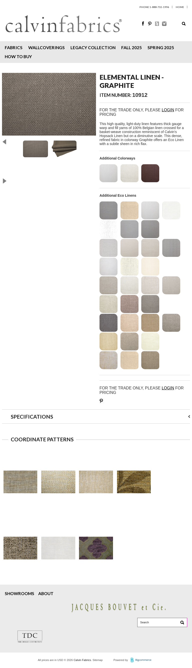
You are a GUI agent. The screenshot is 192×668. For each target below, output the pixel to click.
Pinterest (150, 23)
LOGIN (168, 110)
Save (102, 401)
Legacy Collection (93, 47)
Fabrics (13, 47)
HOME (180, 6)
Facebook (143, 23)
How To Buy (18, 56)
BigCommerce (142, 660)
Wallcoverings (46, 47)
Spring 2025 (161, 47)
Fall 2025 (131, 47)
